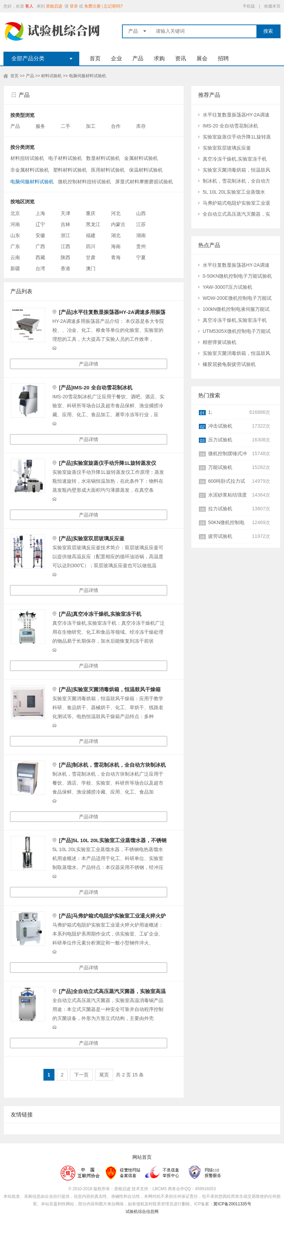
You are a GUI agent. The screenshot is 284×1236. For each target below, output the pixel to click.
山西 (141, 213)
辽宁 (40, 224)
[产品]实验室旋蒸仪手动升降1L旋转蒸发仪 (107, 463)
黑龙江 (93, 224)
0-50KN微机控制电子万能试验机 (237, 276)
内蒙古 (118, 224)
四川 (90, 246)
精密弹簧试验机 (219, 342)
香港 (65, 268)
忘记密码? (113, 6)
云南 (15, 257)
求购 (159, 58)
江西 (65, 246)
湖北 (116, 235)
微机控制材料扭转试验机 (84, 181)
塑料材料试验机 (70, 170)
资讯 (180, 58)
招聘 (223, 58)
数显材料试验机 (103, 158)
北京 (15, 213)
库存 (141, 126)
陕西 (65, 257)
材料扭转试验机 (27, 158)
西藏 (40, 257)
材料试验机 (51, 75)
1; (210, 412)
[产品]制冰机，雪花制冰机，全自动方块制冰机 (112, 765)
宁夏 (141, 257)
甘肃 (90, 257)
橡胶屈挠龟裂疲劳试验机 (229, 364)
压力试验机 (220, 439)
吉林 (65, 224)
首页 (95, 58)
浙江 (65, 235)
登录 (74, 6)
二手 (66, 126)
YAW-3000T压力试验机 (227, 287)
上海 (40, 213)
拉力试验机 (220, 508)
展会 (201, 58)
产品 (137, 58)
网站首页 (142, 1157)
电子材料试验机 (65, 158)
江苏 (141, 224)
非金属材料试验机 (29, 170)
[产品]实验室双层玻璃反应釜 (91, 538)
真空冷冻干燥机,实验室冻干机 (235, 159)
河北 (116, 213)
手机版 (249, 6)
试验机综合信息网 (142, 1211)
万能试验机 (220, 467)
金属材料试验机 (141, 158)
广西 (40, 246)
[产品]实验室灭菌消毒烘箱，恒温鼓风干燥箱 (110, 689)
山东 (15, 235)
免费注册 (92, 6)
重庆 (90, 213)
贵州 (141, 246)
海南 (116, 246)
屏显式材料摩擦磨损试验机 (144, 181)
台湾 (40, 268)
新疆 (15, 268)
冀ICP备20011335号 (232, 1204)
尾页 (104, 1074)
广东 (15, 246)
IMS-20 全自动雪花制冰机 (230, 126)
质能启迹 (54, 6)
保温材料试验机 (146, 170)
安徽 (40, 235)
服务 (41, 126)
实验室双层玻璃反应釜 (227, 148)
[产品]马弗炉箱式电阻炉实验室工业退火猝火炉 (112, 916)
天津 (65, 213)
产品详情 (88, 364)
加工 (91, 126)
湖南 (141, 235)
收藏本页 (272, 6)
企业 (116, 58)
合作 (116, 126)
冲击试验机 (220, 426)
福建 (90, 235)
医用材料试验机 (108, 170)
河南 (15, 224)
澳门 (90, 268)
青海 (116, 257)
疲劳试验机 (220, 536)
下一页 (81, 1074)
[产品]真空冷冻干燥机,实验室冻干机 (100, 614)
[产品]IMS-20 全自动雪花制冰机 (95, 387)
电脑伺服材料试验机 (87, 75)
